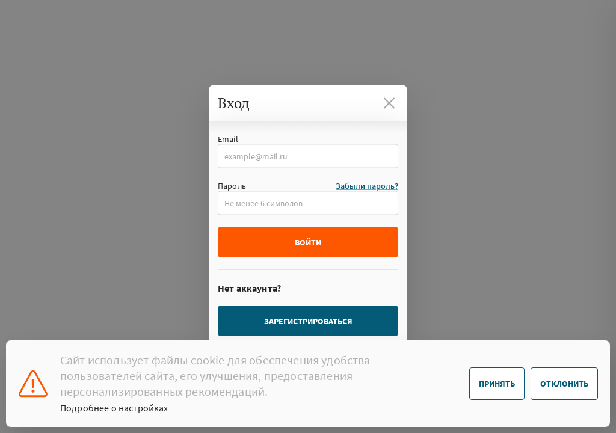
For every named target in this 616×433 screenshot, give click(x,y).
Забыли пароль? (367, 185)
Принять (497, 383)
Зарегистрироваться (308, 321)
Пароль (232, 185)
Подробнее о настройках (114, 408)
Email (228, 139)
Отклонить (564, 383)
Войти (308, 242)
